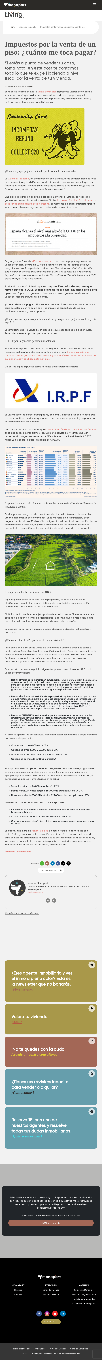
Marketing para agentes (84, 1299)
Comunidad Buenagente (84, 1303)
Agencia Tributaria (18, 178)
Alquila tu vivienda (51, 1294)
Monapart (29, 86)
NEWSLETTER (51, 1322)
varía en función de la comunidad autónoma (70, 429)
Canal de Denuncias (79, 1349)
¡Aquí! (16, 1022)
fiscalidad (10, 852)
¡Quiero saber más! (26, 1136)
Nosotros (18, 1290)
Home (12, 27)
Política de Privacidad (21, 1349)
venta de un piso (47, 91)
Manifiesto (18, 1294)
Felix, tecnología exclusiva (84, 1294)
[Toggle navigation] (94, 5)
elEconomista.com (42, 261)
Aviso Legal (40, 1349)
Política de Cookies (58, 1349)
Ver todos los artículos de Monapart (22, 913)
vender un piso (40, 830)
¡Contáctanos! (22, 1092)
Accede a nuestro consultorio (34, 1054)
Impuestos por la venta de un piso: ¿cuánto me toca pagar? (64, 27)
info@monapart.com (35, 892)
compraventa (24, 852)
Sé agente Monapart (83, 1290)
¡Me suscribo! (22, 989)
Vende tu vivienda (51, 1290)
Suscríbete (51, 1223)
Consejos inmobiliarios (29, 27)
